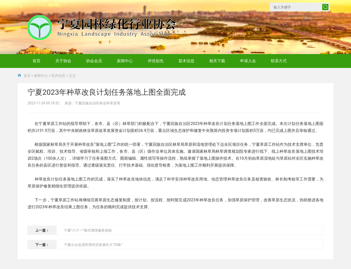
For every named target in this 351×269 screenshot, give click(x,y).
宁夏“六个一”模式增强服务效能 (88, 230)
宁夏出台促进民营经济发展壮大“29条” (93, 245)
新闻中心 (41, 76)
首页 (27, 76)
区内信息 (58, 76)
